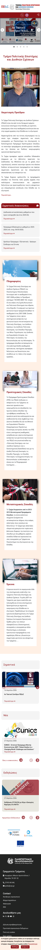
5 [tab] (27, 47)
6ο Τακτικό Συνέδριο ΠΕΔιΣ (14, 694)
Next (38, 30)
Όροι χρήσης (7, 936)
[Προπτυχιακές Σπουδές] (20, 380)
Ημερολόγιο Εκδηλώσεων (13, 818)
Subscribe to (2, 199)
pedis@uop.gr (9, 886)
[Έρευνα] (20, 570)
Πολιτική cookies (9, 932)
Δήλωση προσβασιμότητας (12, 925)
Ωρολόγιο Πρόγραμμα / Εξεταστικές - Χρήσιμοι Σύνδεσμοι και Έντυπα (19, 243)
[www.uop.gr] (20, 861)
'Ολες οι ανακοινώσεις (12, 760)
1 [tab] (14, 47)
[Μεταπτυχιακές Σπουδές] (20, 490)
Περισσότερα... (6, 195)
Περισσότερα (8, 219)
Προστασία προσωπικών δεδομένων (15, 928)
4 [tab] (24, 47)
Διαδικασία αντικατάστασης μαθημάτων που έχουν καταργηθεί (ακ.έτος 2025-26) (18, 213)
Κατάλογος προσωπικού (11, 897)
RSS (4, 907)
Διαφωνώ (25, 947)
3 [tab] (20, 47)
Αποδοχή (15, 947)
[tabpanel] (20, 43)
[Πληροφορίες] (20, 269)
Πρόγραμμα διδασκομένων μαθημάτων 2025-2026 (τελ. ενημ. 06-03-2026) (19, 228)
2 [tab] (17, 47)
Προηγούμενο (2, 30)
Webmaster (7, 904)
